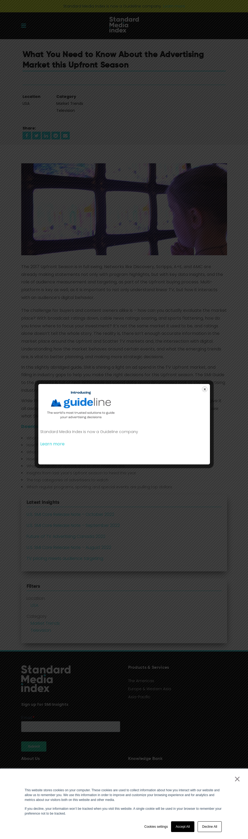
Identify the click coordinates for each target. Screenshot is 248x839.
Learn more (52, 444)
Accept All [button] (183, 827)
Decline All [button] (209, 827)
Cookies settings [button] (156, 827)
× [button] (237, 779)
